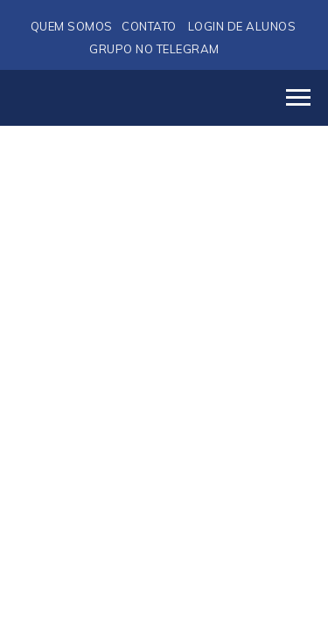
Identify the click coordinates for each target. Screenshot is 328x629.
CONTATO (149, 26)
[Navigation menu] (298, 98)
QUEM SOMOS (72, 26)
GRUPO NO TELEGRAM (154, 49)
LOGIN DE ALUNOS (242, 26)
